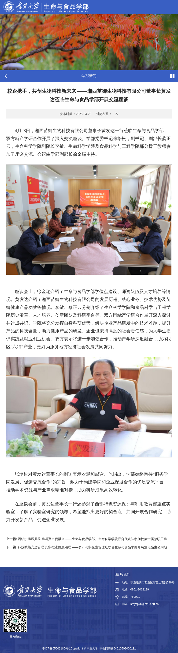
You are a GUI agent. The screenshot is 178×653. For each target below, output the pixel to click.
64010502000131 (125, 648)
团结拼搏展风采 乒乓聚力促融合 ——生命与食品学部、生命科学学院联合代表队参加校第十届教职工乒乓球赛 (91, 539)
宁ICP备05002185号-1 (56, 648)
